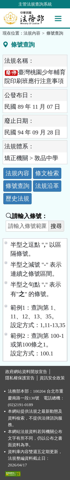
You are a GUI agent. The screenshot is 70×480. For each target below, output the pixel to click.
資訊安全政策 (52, 378)
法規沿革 (47, 186)
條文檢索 (47, 173)
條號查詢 (17, 186)
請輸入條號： (26, 216)
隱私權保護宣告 (20, 378)
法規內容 (32, 33)
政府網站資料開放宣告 (26, 371)
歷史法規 (17, 198)
